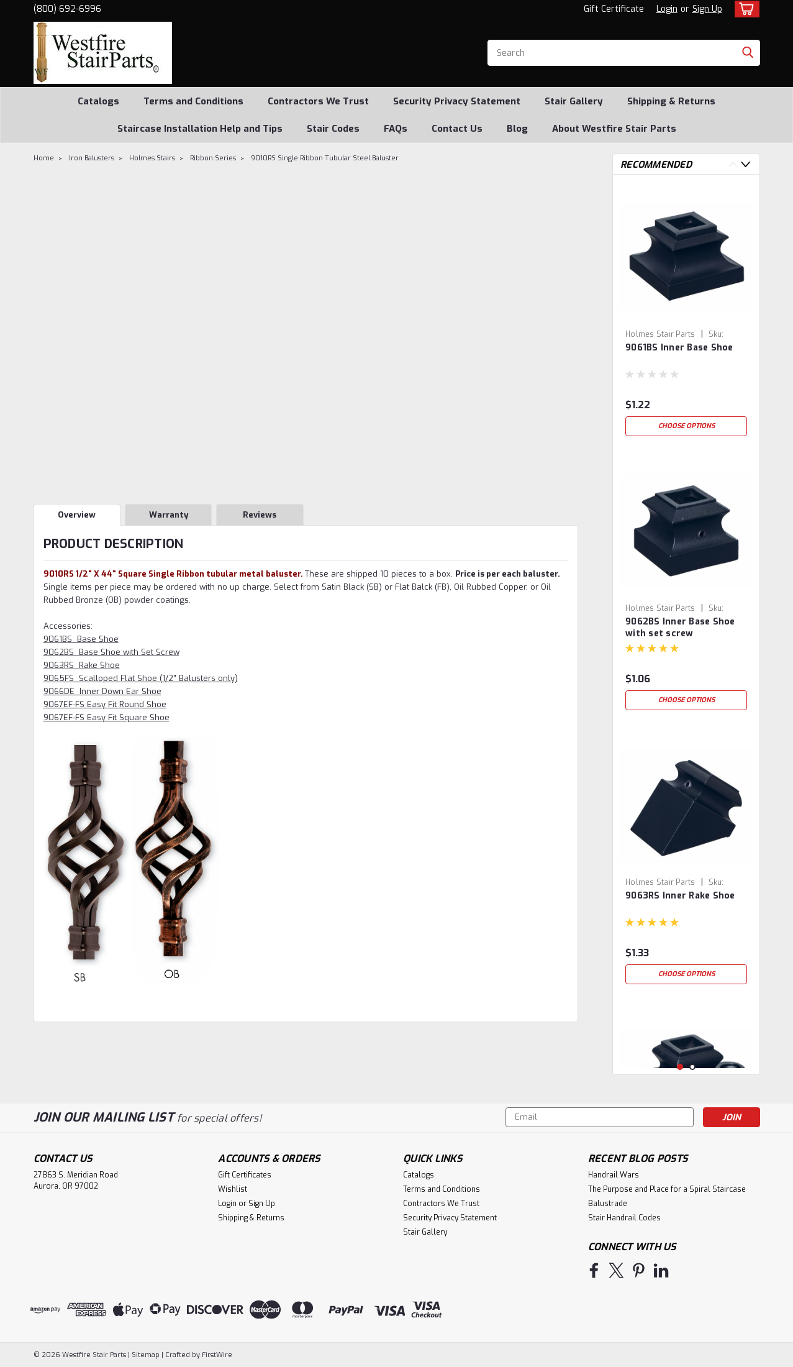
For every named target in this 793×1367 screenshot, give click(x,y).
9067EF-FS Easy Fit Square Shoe (106, 717)
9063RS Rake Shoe (81, 665)
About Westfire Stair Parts (614, 128)
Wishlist (232, 1189)
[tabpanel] (686, 313)
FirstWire (216, 1355)
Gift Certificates (244, 1175)
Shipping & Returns (671, 101)
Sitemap (146, 1355)
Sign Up (707, 9)
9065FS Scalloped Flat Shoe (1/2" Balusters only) (140, 678)
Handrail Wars (613, 1175)
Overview (77, 515)
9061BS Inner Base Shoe (679, 348)
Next (745, 164)
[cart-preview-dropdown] (744, 9)
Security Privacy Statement (456, 101)
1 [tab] (680, 1067)
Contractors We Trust (318, 101)
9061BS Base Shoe (81, 639)
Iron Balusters (91, 158)
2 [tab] (692, 1067)
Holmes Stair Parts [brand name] (660, 334)
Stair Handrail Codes (624, 1218)
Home (44, 158)
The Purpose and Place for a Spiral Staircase (667, 1189)
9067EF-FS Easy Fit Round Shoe (104, 704)
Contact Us (457, 128)
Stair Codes (333, 128)
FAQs (395, 128)
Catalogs (98, 101)
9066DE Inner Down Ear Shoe (102, 691)
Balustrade (607, 1204)
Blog (517, 128)
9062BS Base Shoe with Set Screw (111, 652)
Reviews (259, 515)
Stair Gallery (574, 101)
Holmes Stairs (152, 158)
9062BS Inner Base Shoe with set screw (680, 627)
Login (666, 9)
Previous (733, 164)
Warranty (168, 515)
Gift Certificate (614, 9)
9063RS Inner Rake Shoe (680, 896)
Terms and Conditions (193, 101)
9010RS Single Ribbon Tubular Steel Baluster (325, 158)
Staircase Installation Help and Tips (200, 128)
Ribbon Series (213, 158)
